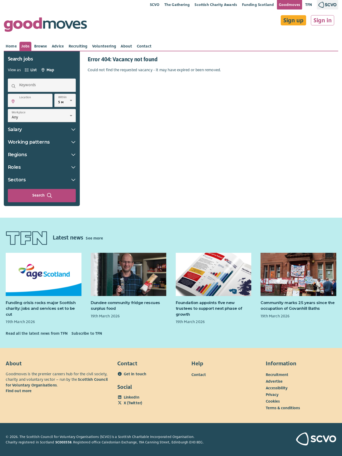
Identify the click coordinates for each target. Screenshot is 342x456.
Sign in (323, 20)
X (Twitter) (133, 403)
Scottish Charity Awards (216, 4)
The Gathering (177, 4)
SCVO (155, 4)
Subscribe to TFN (86, 333)
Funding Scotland (258, 4)
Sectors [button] (42, 179)
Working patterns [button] (42, 142)
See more (94, 238)
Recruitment (277, 374)
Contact (198, 374)
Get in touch (135, 374)
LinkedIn (131, 397)
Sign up (293, 20)
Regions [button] (42, 154)
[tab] (11, 46)
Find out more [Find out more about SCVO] (19, 391)
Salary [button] (42, 129)
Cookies (273, 401)
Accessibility (277, 387)
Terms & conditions (283, 407)
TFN (308, 4)
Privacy (272, 394)
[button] (13, 101)
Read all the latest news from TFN (36, 333)
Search (42, 195)
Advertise (274, 381)
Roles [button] (42, 167)
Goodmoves (289, 4)
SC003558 (63, 442)
